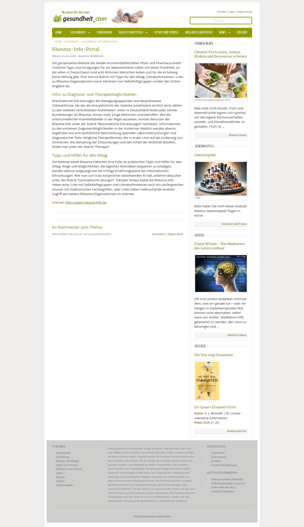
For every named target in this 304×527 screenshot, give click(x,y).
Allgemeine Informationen (99, 42)
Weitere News (238, 135)
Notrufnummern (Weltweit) (227, 479)
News (222, 32)
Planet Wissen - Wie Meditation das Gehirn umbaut (219, 246)
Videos (60, 481)
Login (231, 11)
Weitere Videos (237, 335)
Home (58, 42)
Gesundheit (78, 32)
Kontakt (221, 11)
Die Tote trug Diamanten (213, 355)
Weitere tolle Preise (234, 224)
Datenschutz (219, 457)
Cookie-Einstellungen (224, 465)
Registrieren (175, 234)
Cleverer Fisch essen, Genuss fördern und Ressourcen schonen (220, 54)
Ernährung (104, 32)
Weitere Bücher (237, 431)
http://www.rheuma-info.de (85, 202)
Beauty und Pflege (131, 32)
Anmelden (158, 234)
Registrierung (244, 11)
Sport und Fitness (166, 32)
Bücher (242, 32)
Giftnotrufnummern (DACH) (228, 483)
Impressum (218, 452)
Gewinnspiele (205, 155)
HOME (58, 32)
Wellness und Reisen (198, 32)
